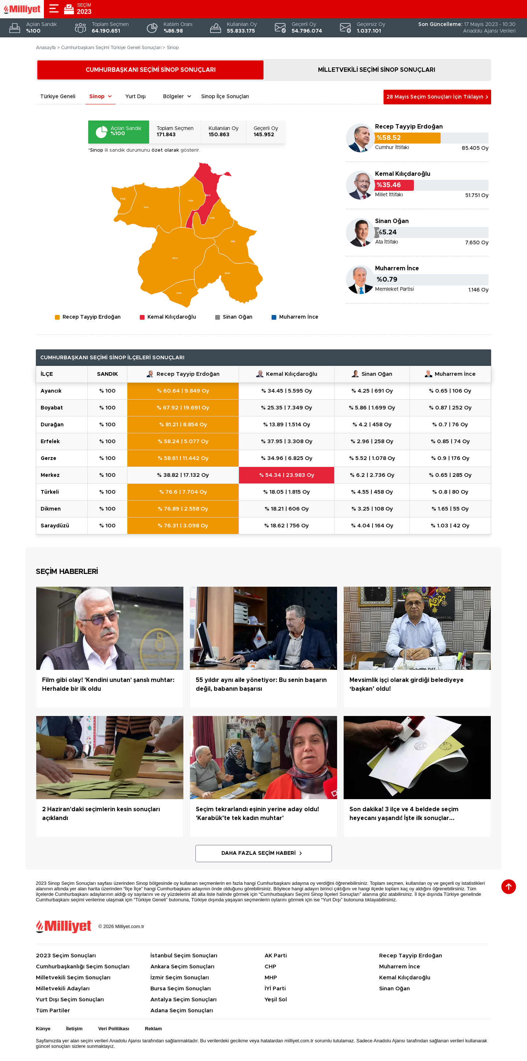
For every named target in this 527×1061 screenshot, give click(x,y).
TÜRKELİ (50, 492)
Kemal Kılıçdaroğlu (402, 174)
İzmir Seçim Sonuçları (179, 977)
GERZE (48, 458)
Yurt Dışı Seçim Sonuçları (70, 999)
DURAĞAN (52, 424)
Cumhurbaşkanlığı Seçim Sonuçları (83, 966)
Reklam (153, 1028)
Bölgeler (173, 96)
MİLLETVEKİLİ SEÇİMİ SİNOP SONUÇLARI (376, 70)
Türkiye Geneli (57, 96)
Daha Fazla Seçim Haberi (258, 853)
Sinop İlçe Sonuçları (225, 96)
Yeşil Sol (276, 999)
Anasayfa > (48, 47)
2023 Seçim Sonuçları (66, 955)
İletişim (74, 1028)
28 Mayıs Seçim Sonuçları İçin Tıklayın (434, 97)
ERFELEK (50, 441)
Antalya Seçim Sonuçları (183, 999)
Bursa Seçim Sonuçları (180, 988)
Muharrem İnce (397, 268)
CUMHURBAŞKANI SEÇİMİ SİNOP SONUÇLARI (151, 70)
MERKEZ (50, 475)
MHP (271, 977)
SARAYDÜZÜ (55, 525)
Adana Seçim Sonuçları (181, 1010)
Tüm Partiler (53, 1010)
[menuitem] (234, 241)
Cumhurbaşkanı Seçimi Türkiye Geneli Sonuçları (111, 47)
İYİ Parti (275, 988)
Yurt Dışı (136, 96)
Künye (43, 1028)
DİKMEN (51, 509)
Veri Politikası (114, 1028)
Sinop (96, 96)
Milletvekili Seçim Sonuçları (73, 977)
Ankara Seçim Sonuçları (182, 966)
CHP (270, 966)
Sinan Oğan (392, 221)
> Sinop (170, 47)
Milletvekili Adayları (63, 988)
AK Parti (276, 955)
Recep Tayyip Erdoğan (409, 127)
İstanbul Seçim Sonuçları (183, 955)
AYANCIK (51, 391)
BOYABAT (52, 408)
